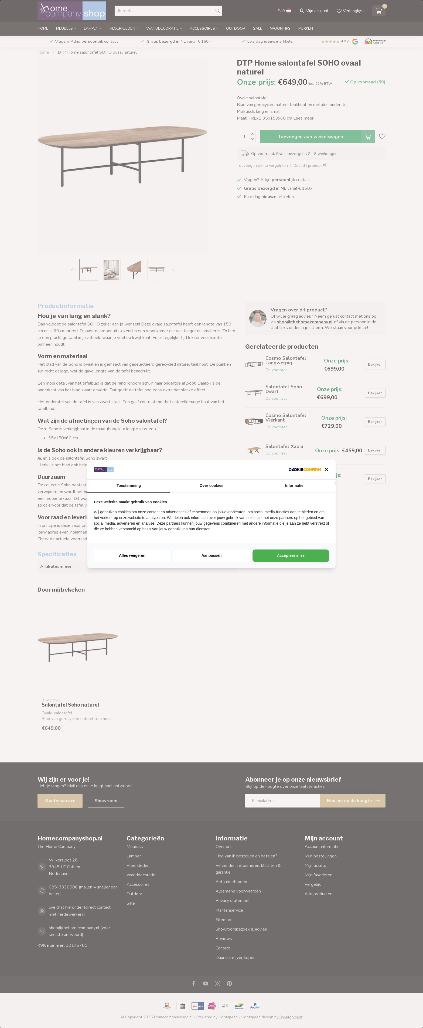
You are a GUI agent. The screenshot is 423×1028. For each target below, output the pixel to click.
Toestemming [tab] (129, 485)
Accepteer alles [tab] (291, 555)
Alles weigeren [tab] (132, 555)
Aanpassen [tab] (212, 555)
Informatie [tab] (294, 485)
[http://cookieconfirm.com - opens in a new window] (305, 469)
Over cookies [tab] (211, 485)
